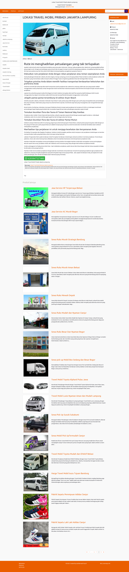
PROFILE (13, 11)
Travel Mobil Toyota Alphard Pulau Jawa (69, 379)
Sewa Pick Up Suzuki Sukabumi (65, 415)
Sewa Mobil (6, 79)
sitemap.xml (106, 563)
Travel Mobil (6, 86)
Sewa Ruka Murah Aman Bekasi (65, 267)
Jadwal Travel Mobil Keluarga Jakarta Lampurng (41, 165)
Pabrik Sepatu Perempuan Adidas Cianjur (69, 494)
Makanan (5, 54)
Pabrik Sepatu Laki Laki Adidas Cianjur (68, 522)
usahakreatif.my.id (81, 563)
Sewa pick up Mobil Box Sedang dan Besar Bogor (73, 360)
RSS (101, 563)
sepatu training (7, 72)
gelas (4, 28)
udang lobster (6, 90)
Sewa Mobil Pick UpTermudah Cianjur (68, 436)
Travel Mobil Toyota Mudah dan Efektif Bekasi (72, 454)
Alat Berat (5, 17)
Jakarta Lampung (7, 39)
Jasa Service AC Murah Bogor (64, 212)
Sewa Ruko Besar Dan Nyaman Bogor (68, 332)
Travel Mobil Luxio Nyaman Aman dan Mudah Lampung (76, 396)
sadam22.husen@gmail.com (118, 23)
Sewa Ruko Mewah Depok (63, 295)
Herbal (4, 35)
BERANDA (5, 11)
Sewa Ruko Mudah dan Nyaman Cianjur (68, 313)
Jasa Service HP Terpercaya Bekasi (66, 188)
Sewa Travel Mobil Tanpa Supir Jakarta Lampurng (118, 78)
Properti (5, 57)
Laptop (5, 50)
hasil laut (5, 32)
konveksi (5, 46)
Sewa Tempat (6, 83)
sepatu (4, 64)
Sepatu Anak (6, 68)
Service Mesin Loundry (9, 75)
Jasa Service (6, 43)
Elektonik (5, 24)
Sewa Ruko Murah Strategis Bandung (68, 239)
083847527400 (70, 7)
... (91, 552)
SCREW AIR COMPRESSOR (10, 61)
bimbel (5, 21)
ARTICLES (21, 11)
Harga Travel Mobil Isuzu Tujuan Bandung (70, 473)
